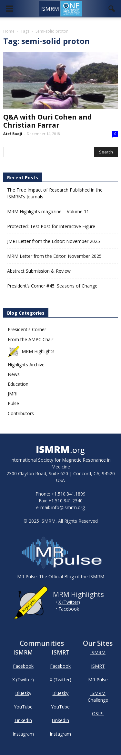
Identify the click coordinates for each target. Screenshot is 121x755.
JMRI (12, 394)
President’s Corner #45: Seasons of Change (52, 286)
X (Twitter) (69, 602)
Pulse (13, 403)
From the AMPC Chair (30, 339)
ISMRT (98, 666)
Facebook (68, 609)
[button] (112, 8)
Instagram (23, 734)
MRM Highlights (31, 351)
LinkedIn (23, 720)
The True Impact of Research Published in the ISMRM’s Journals (55, 193)
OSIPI (98, 713)
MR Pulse (98, 679)
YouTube (23, 707)
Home (9, 31)
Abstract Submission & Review (39, 271)
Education (18, 384)
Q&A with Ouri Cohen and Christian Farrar (47, 121)
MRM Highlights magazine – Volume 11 (48, 211)
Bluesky (23, 693)
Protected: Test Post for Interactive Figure (51, 226)
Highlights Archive (26, 365)
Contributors (21, 413)
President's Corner (27, 329)
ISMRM (98, 652)
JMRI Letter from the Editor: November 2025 (53, 241)
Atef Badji (12, 133)
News (14, 374)
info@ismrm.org (68, 507)
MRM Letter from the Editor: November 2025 (54, 256)
